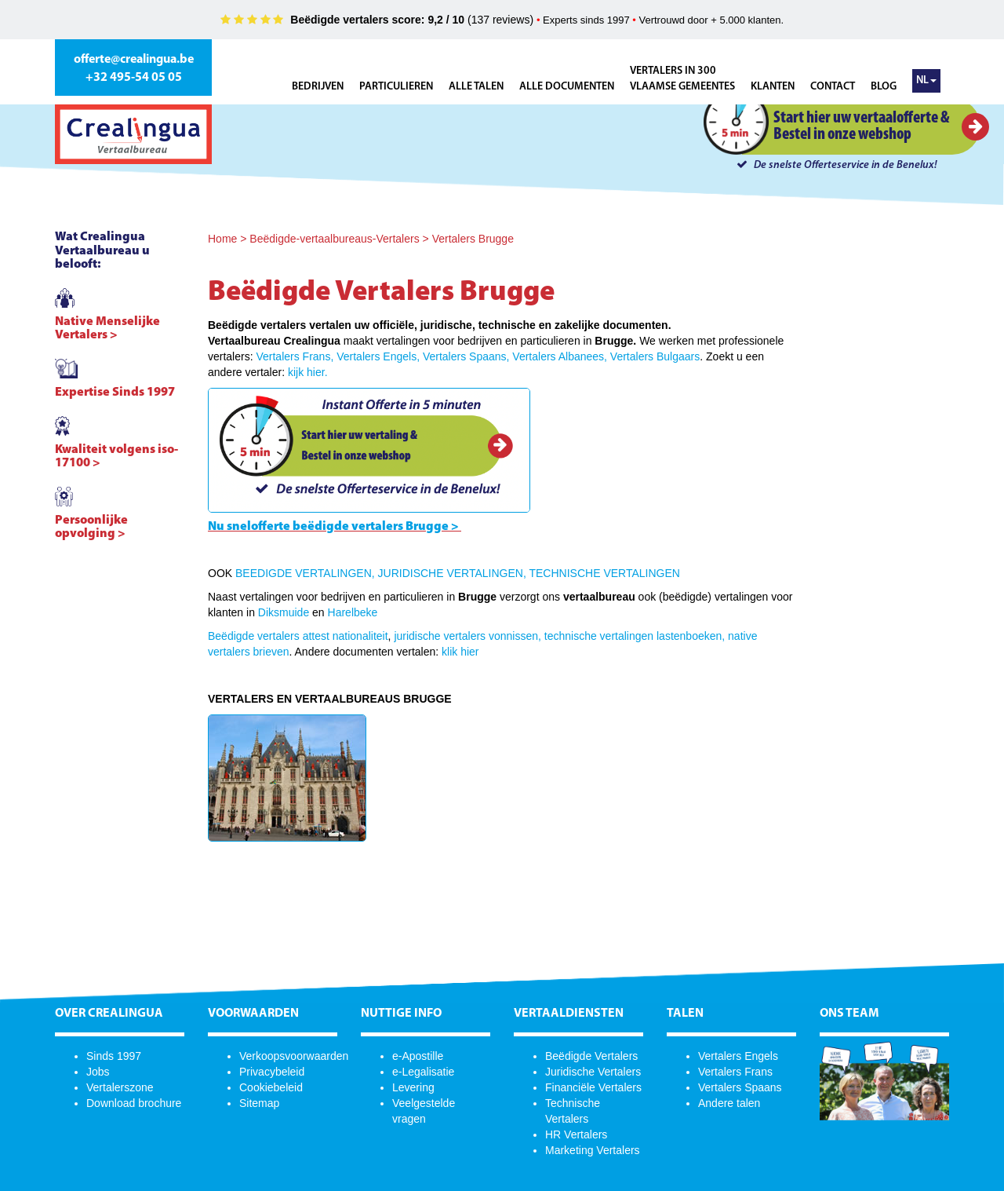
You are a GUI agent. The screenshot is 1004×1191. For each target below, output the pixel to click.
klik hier (460, 651)
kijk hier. (308, 372)
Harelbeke (353, 612)
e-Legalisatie (423, 1071)
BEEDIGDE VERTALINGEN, (305, 573)
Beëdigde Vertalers (591, 1056)
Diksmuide (283, 612)
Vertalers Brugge (473, 238)
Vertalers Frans (735, 1071)
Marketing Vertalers (592, 1150)
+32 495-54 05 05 (133, 77)
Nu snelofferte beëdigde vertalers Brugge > (333, 527)
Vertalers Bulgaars (655, 356)
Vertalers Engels (738, 1056)
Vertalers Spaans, (466, 356)
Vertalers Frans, (294, 356)
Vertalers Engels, (378, 356)
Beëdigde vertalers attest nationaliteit (298, 636)
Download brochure (133, 1103)
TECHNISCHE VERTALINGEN (604, 573)
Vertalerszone (120, 1087)
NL (926, 80)
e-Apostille (417, 1056)
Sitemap (259, 1103)
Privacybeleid (271, 1071)
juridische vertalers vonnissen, (467, 636)
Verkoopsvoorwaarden (293, 1056)
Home (222, 238)
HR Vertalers (576, 1134)
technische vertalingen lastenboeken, (634, 636)
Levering (413, 1087)
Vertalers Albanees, (559, 356)
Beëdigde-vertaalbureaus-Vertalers (334, 238)
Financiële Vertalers (593, 1087)
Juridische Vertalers (593, 1071)
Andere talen (729, 1103)
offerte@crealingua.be (134, 59)
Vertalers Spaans (740, 1087)
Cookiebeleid (271, 1087)
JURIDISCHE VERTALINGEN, (452, 573)
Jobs (98, 1071)
